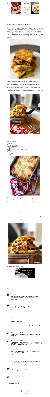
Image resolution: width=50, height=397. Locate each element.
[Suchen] (42, 3)
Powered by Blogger (25, 391)
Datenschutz (20, 14)
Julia (12, 349)
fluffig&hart (13, 313)
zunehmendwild (14, 321)
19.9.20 (12, 328)
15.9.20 (12, 301)
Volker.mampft (40, 28)
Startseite (13, 14)
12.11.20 (12, 364)
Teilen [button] (8, 288)
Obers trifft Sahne (14, 305)
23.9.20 (12, 356)
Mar (11, 359)
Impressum (26, 14)
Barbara (12, 294)
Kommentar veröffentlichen (13, 383)
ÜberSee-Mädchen (27, 29)
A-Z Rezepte (33, 14)
